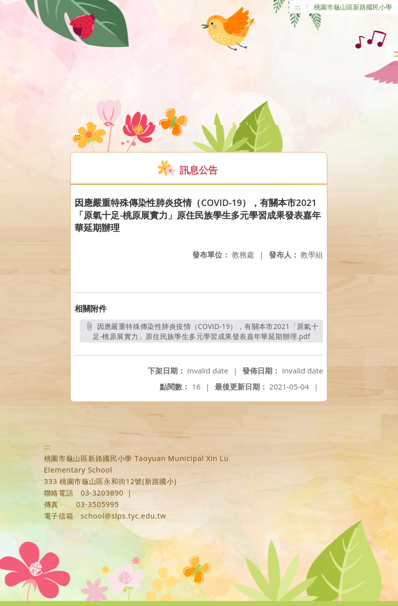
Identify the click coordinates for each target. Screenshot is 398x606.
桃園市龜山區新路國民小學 (353, 7)
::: (297, 7)
